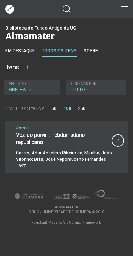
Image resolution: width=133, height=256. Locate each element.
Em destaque (20, 50)
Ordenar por (83, 84)
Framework (91, 222)
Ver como (18, 84)
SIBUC (68, 222)
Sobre (91, 50)
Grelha (31, 86)
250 (81, 108)
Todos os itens (59, 50)
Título (95, 86)
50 (53, 108)
